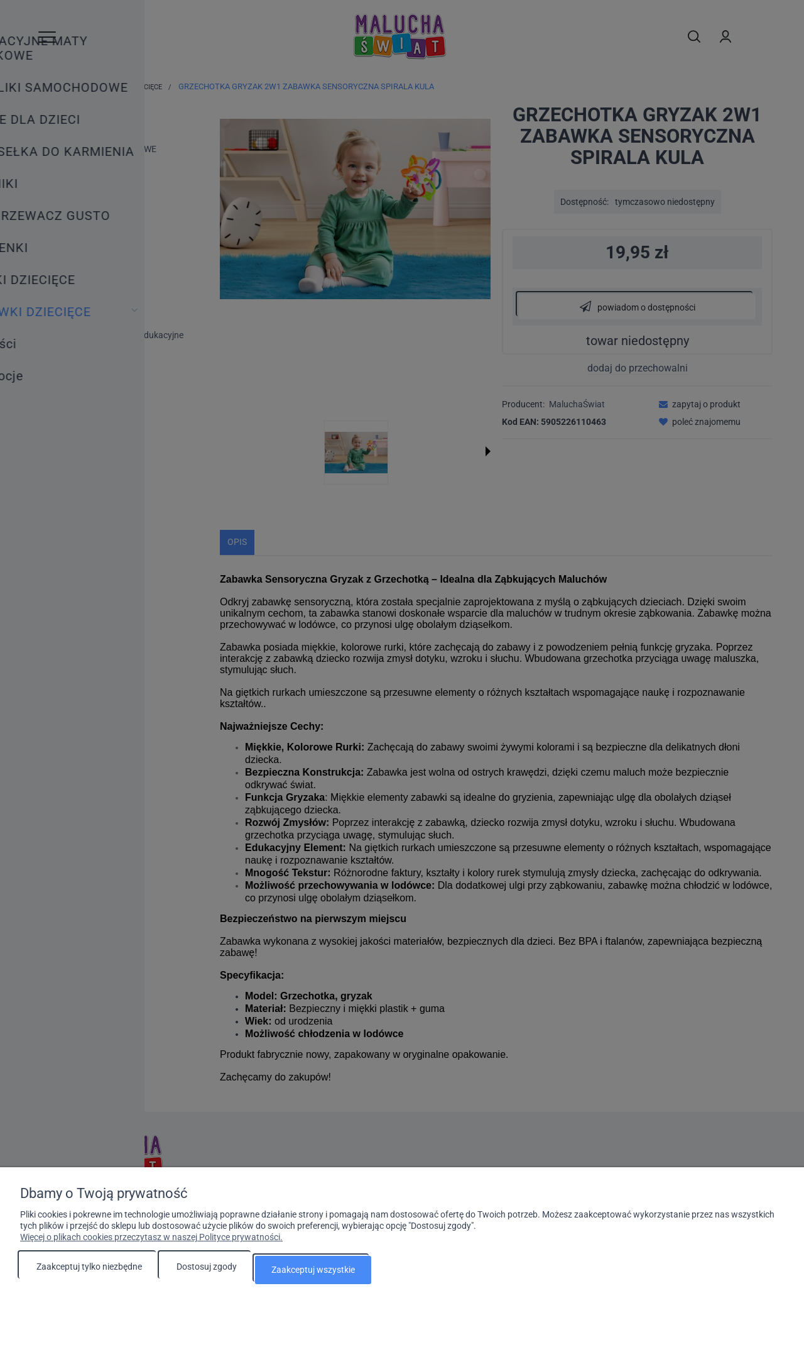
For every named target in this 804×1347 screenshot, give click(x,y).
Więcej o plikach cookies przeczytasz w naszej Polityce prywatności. (151, 1243)
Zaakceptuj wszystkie (313, 1272)
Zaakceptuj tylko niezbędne (89, 1272)
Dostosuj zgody (207, 1272)
